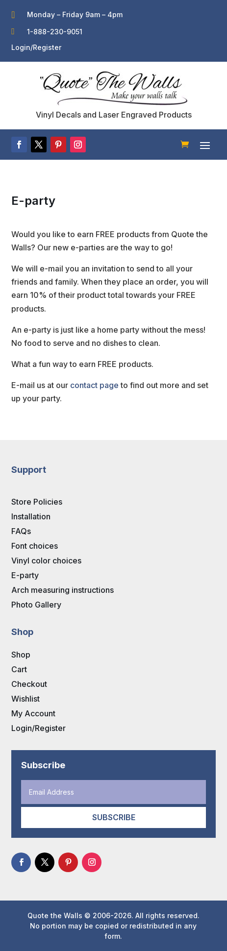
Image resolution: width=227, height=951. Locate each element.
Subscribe (113, 817)
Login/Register (38, 728)
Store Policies (36, 502)
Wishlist (25, 699)
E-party (25, 575)
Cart (19, 669)
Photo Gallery (36, 605)
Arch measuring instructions (62, 590)
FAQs (21, 531)
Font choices (34, 546)
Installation (30, 516)
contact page (94, 385)
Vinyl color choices (46, 560)
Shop (20, 654)
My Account (33, 713)
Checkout (29, 684)
